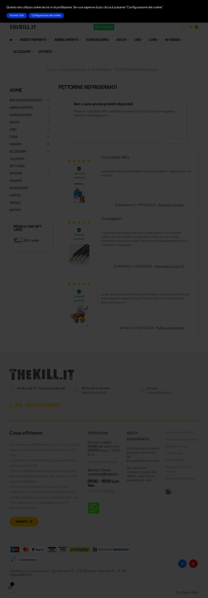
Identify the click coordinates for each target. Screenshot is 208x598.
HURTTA (15, 195)
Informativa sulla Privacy (182, 439)
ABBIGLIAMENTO (21, 108)
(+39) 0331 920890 (101, 491)
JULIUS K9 (17, 159)
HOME (16, 91)
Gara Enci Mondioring (180, 478)
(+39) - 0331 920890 (34, 405)
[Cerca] (128, 125)
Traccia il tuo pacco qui (102, 462)
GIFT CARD (17, 166)
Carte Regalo (174, 453)
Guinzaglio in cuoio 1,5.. (170, 266)
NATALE (15, 203)
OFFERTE (16, 173)
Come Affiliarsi (175, 460)
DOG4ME (16, 181)
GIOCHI (14, 122)
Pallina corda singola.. (170, 328)
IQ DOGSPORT (19, 188)
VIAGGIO (15, 144)
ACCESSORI (18, 151)
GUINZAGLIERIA (21, 115)
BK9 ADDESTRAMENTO (26, 100)
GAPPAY (15, 210)
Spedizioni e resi (176, 446)
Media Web (189, 592)
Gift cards (31, 240)
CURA (14, 137)
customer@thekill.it (159, 392)
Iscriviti (21, 522)
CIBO (13, 129)
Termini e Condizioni (179, 432)
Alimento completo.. (171, 205)
